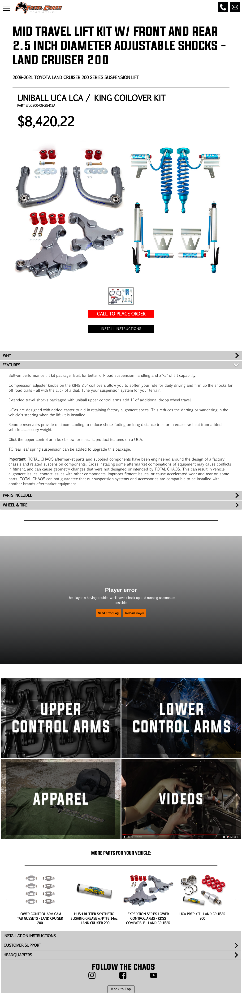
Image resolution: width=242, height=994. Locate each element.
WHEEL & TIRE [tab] (15, 504)
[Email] (235, 7)
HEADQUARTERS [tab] (18, 954)
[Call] (223, 7)
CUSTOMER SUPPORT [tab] (22, 945)
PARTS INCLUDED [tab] (18, 495)
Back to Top (121, 989)
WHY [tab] (7, 355)
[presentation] (6, 899)
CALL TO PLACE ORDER (121, 313)
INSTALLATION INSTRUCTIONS (30, 935)
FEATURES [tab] (11, 364)
